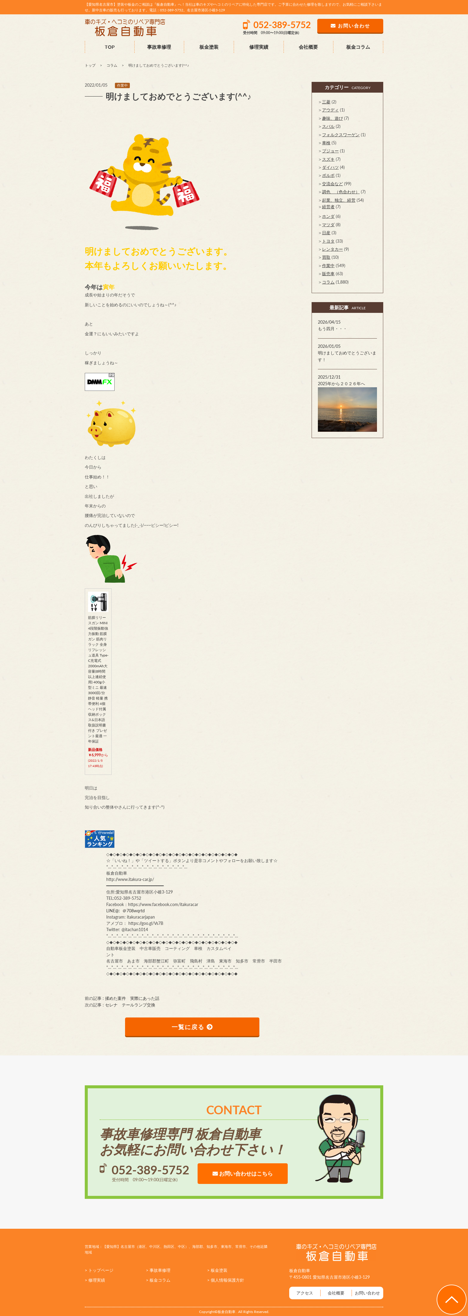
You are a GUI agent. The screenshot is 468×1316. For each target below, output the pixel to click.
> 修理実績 (95, 1280)
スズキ (328, 159)
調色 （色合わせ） (341, 191)
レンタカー (332, 249)
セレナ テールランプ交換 (130, 1004)
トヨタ (328, 241)
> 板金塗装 (217, 1270)
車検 (326, 142)
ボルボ (328, 175)
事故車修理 (159, 47)
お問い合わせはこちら (243, 1173)
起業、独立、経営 (338, 200)
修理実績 (258, 47)
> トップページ (99, 1270)
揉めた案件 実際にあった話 (132, 998)
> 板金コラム (158, 1280)
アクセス (304, 1292)
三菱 (326, 101)
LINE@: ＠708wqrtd (125, 910)
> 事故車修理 (158, 1270)
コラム (328, 281)
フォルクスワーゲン (341, 134)
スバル (328, 126)
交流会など (332, 183)
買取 (326, 257)
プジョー (330, 150)
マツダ (328, 224)
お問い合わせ (367, 1292)
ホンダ (328, 216)
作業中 (122, 85)
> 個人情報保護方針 (225, 1280)
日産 (326, 232)
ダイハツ (330, 167)
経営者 (328, 206)
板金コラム (358, 47)
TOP (110, 47)
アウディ (330, 109)
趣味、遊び (332, 118)
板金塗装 (208, 47)
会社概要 (308, 47)
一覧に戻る (192, 1026)
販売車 (328, 273)
